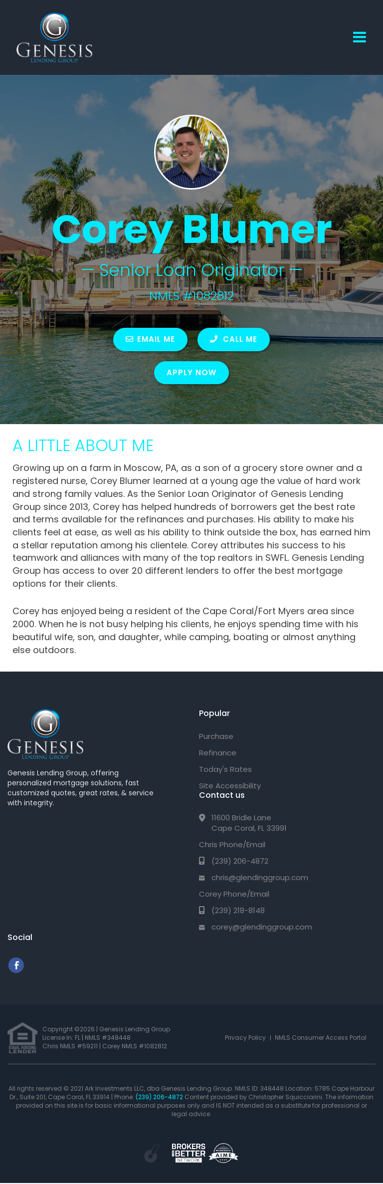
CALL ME (233, 339)
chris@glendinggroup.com (259, 877)
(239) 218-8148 (238, 910)
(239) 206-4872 (239, 861)
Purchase (216, 736)
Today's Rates (225, 769)
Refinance (217, 752)
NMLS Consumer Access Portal (321, 1037)
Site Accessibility (230, 785)
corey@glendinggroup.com (261, 927)
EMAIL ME (150, 339)
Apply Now (191, 372)
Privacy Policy (245, 1037)
